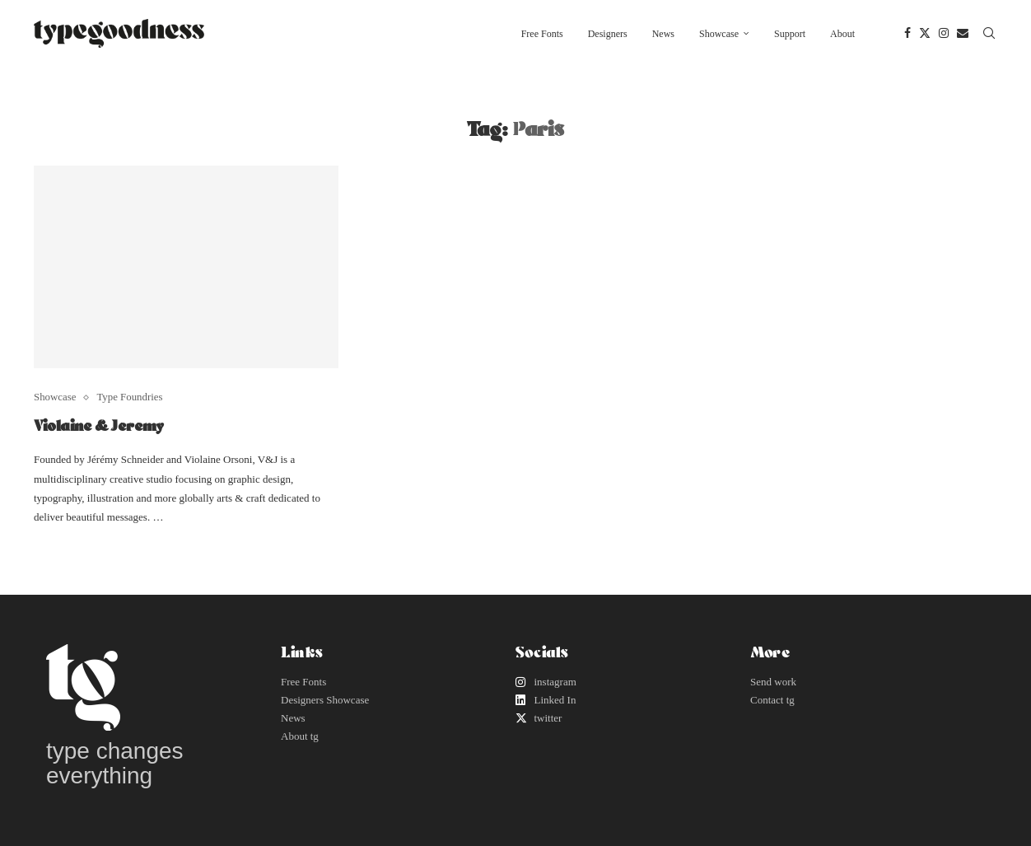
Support (789, 34)
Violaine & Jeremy (99, 425)
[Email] (962, 34)
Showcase (719, 34)
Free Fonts (542, 34)
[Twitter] (925, 34)
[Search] (989, 34)
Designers (607, 34)
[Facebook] (907, 34)
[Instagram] (944, 34)
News (663, 34)
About (842, 34)
